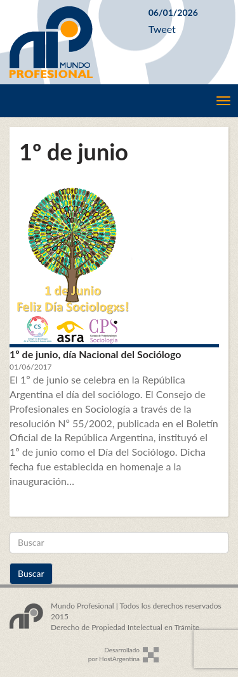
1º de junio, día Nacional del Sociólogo (95, 354)
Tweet (162, 29)
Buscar (31, 573)
